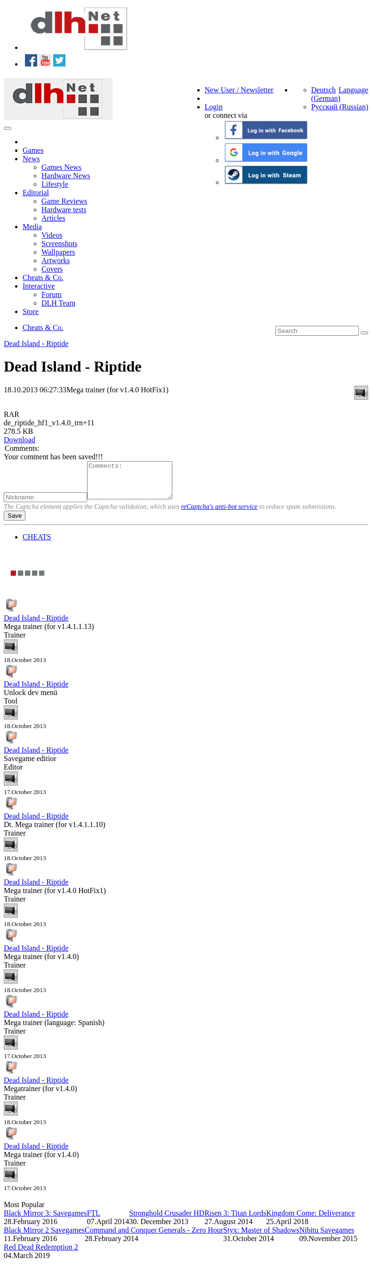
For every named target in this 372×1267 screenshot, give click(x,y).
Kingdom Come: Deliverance (310, 1220)
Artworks (55, 261)
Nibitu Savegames (326, 1237)
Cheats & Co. (43, 277)
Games (33, 150)
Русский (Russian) (339, 107)
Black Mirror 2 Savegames (44, 1237)
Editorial (36, 193)
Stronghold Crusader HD (166, 1220)
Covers (52, 269)
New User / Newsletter (239, 90)
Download (19, 440)
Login (214, 107)
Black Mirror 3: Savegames (45, 1220)
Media (32, 227)
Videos (51, 235)
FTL (93, 1220)
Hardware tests (64, 210)
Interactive (39, 286)
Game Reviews (64, 201)
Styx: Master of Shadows (261, 1237)
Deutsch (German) (325, 94)
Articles (53, 218)
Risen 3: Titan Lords (235, 1220)
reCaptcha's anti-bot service (219, 513)
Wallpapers (58, 252)
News (31, 159)
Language (353, 90)
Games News (61, 167)
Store (31, 311)
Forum (51, 294)
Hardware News (65, 176)
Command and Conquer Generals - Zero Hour (154, 1237)
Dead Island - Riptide (36, 344)
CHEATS (37, 544)
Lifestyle (54, 184)
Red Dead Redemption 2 (41, 1254)
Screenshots (59, 244)
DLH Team (58, 303)
